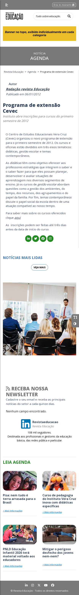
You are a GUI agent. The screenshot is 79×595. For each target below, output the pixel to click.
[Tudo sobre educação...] (49, 16)
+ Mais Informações (12, 510)
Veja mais (40, 267)
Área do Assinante (64, 4)
